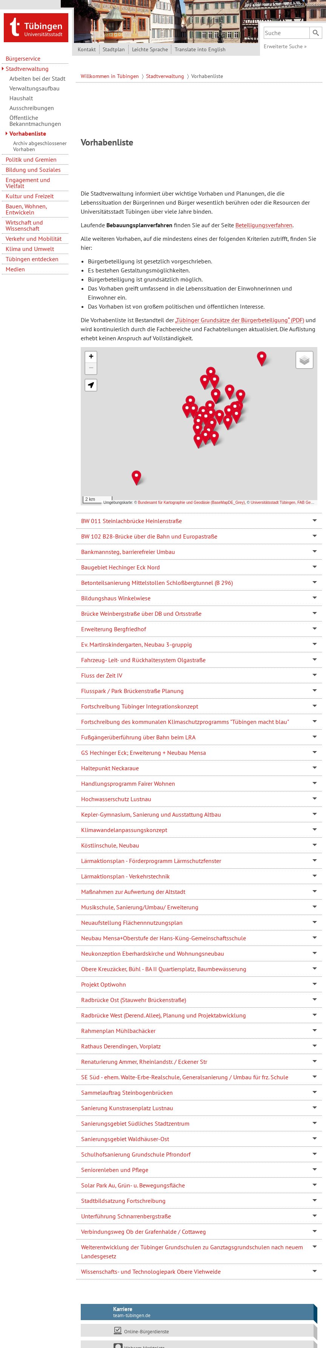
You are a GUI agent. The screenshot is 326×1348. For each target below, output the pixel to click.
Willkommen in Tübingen (110, 76)
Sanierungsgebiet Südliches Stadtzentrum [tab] (135, 1123)
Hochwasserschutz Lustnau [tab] (116, 799)
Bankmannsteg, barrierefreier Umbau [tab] (128, 551)
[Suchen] (315, 33)
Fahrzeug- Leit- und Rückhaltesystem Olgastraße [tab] (143, 660)
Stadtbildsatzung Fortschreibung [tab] (123, 1200)
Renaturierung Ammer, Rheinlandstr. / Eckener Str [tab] (144, 1061)
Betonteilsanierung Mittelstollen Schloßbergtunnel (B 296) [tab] (157, 582)
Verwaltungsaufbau (34, 88)
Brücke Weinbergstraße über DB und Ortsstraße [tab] (141, 613)
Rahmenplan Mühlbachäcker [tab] (118, 1030)
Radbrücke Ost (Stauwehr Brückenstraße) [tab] (133, 1000)
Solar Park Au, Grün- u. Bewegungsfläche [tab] (133, 1185)
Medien (15, 269)
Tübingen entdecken (32, 259)
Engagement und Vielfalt (28, 183)
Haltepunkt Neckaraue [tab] (110, 768)
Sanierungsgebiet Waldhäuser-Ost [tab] (125, 1139)
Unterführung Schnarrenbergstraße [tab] (126, 1216)
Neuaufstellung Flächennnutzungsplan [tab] (132, 922)
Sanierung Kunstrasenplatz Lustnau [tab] (127, 1108)
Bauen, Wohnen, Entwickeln (26, 209)
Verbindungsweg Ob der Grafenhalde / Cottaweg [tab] (143, 1231)
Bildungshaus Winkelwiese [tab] (116, 598)
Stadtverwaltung (27, 68)
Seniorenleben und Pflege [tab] (114, 1170)
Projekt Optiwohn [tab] (103, 984)
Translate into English (200, 49)
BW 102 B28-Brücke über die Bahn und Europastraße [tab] (149, 536)
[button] (214, 382)
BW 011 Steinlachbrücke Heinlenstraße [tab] (131, 521)
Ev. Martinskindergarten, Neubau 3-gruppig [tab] (136, 644)
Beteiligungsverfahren (263, 225)
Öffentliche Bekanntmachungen (35, 120)
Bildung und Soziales (33, 169)
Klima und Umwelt (30, 248)
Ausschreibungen (31, 108)
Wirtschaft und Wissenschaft (24, 225)
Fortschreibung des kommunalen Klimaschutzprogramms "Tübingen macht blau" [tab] (185, 721)
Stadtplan (114, 49)
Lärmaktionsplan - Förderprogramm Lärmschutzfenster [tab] (151, 860)
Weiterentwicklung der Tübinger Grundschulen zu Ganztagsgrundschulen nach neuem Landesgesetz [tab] (192, 1251)
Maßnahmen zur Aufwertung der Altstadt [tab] (133, 891)
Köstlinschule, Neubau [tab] (110, 845)
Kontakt (87, 49)
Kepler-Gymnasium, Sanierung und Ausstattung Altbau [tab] (151, 814)
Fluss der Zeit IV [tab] (101, 675)
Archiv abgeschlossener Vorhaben (40, 146)
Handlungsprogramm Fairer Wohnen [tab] (128, 783)
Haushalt (21, 98)
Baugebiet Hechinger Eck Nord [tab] (120, 567)
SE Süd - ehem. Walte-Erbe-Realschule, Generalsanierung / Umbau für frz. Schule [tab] (184, 1077)
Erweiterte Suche (285, 46)
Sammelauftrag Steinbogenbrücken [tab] (127, 1092)
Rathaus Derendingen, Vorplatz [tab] (121, 1046)
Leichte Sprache (150, 49)
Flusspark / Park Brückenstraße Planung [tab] (132, 691)
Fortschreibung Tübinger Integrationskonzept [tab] (139, 706)
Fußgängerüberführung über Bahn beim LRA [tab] (138, 737)
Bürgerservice (23, 58)
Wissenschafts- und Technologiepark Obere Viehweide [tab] (151, 1271)
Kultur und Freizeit (30, 196)
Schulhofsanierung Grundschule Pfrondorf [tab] (136, 1154)
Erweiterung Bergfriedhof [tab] (113, 629)
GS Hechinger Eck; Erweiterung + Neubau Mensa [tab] (143, 752)
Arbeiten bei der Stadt (37, 78)
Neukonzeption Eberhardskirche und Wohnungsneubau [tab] (152, 953)
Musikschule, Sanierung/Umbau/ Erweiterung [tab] (139, 907)
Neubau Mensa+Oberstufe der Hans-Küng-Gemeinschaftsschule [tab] (163, 938)
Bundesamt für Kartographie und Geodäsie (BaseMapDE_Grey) (191, 502)
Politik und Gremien (31, 159)
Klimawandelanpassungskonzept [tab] (124, 830)
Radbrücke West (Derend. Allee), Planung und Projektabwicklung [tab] (163, 1015)
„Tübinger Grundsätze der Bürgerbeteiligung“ (232, 320)
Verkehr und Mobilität (34, 238)
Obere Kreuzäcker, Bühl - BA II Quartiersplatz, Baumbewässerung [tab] (163, 969)
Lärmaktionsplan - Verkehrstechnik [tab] (125, 876)
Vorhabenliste (27, 133)
